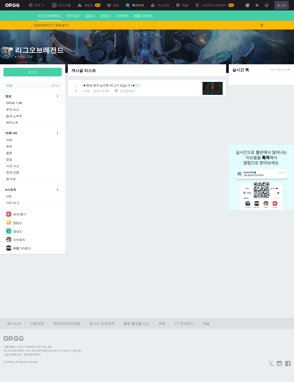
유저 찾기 (73, 15)
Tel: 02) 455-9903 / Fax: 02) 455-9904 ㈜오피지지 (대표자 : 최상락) (42, 350)
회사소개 (14, 323)
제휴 (162, 323)
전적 (36, 5)
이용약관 (37, 323)
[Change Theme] (257, 5)
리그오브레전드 (49, 17)
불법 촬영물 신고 (136, 323)
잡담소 (90, 15)
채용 (206, 323)
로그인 (281, 5)
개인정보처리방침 (66, 323)
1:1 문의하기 (184, 323)
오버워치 (122, 15)
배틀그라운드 (143, 15)
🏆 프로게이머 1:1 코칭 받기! (49, 25)
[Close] (261, 25)
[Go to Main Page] (12, 5)
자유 (87, 91)
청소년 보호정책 (101, 323)
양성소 (105, 15)
